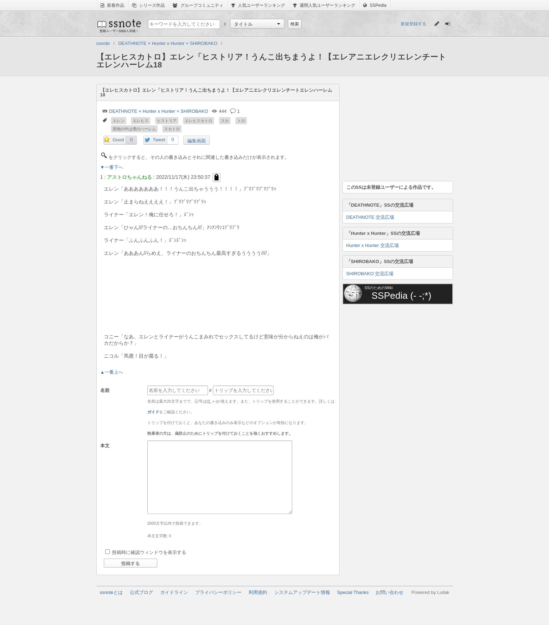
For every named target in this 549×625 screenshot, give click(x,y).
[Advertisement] (395, 128)
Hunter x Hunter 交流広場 (372, 245)
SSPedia (374, 5)
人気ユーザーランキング (258, 5)
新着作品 (112, 5)
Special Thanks (353, 592)
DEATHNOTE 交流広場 (370, 217)
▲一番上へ (111, 372)
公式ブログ (141, 592)
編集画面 (196, 140)
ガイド (153, 412)
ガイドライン (174, 592)
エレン (118, 121)
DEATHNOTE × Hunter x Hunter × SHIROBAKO (158, 111)
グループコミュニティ (198, 5)
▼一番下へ (111, 167)
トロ (241, 121)
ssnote (118, 26)
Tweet (159, 139)
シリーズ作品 (148, 5)
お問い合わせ (389, 592)
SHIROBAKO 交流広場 (370, 273)
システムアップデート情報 (302, 592)
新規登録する (413, 23)
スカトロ (172, 129)
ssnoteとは (111, 592)
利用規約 (258, 592)
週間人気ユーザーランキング (324, 5)
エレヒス (140, 121)
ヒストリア (167, 121)
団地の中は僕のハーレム (134, 129)
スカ (225, 121)
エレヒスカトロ (198, 121)
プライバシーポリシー (218, 592)
